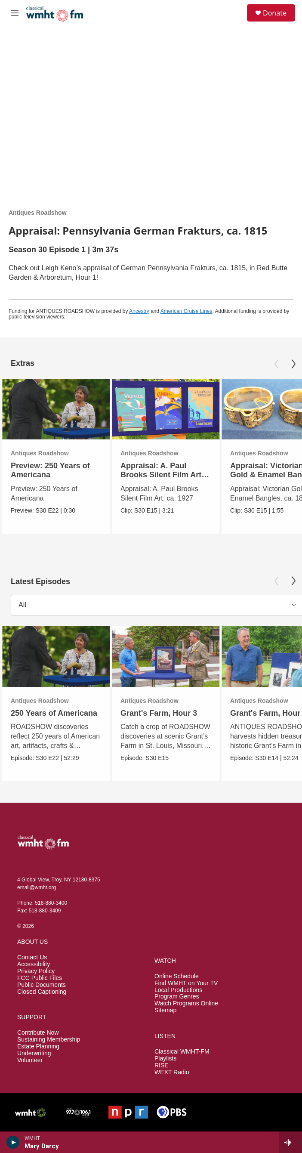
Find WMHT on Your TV (186, 983)
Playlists (165, 1058)
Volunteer (30, 1060)
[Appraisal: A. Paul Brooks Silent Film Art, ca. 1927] (165, 409)
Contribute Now (38, 1032)
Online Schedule (176, 976)
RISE (161, 1065)
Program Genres (176, 996)
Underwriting (34, 1053)
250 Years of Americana (54, 713)
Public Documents (41, 985)
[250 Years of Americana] (56, 656)
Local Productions (178, 990)
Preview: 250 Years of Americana (50, 470)
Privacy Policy (36, 971)
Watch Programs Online (186, 1003)
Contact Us (32, 957)
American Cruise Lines (186, 311)
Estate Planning (38, 1046)
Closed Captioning (41, 992)
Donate (275, 13)
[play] (13, 1142)
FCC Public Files (39, 978)
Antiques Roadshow (38, 212)
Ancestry (139, 311)
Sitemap (165, 1010)
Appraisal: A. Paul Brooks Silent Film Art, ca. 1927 (161, 474)
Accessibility (33, 964)
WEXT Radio (171, 1072)
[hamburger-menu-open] (14, 13)
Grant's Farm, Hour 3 (158, 713)
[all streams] (290, 1142)
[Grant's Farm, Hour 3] (165, 656)
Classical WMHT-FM (182, 1051)
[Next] (293, 364)
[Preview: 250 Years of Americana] (56, 409)
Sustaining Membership (48, 1039)
